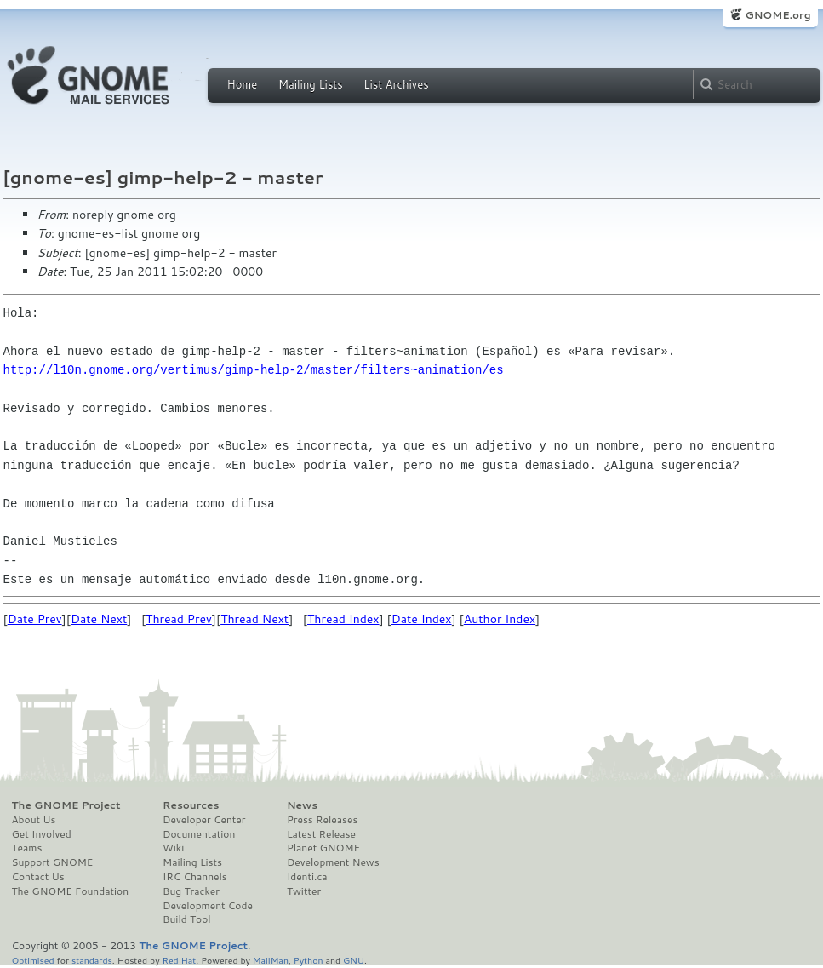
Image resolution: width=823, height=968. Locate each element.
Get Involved (41, 834)
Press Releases (322, 820)
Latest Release (321, 834)
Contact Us (38, 877)
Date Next (99, 618)
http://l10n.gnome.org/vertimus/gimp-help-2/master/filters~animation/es (253, 370)
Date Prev (35, 618)
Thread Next (254, 618)
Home (242, 84)
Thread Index (343, 618)
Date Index (421, 618)
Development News (333, 862)
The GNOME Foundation (70, 891)
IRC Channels (195, 877)
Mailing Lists (310, 84)
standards (91, 960)
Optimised (33, 960)
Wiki (173, 848)
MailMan (271, 960)
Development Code (208, 906)
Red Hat (179, 960)
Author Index (499, 618)
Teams (27, 848)
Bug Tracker (191, 891)
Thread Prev (179, 618)
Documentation (199, 834)
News (302, 805)
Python (308, 960)
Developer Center (204, 820)
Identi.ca (307, 877)
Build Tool (186, 919)
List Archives (395, 84)
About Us (34, 820)
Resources (191, 805)
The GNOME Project (66, 805)
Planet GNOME (323, 848)
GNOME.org (777, 15)
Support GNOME (53, 862)
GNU (353, 960)
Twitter (304, 891)
